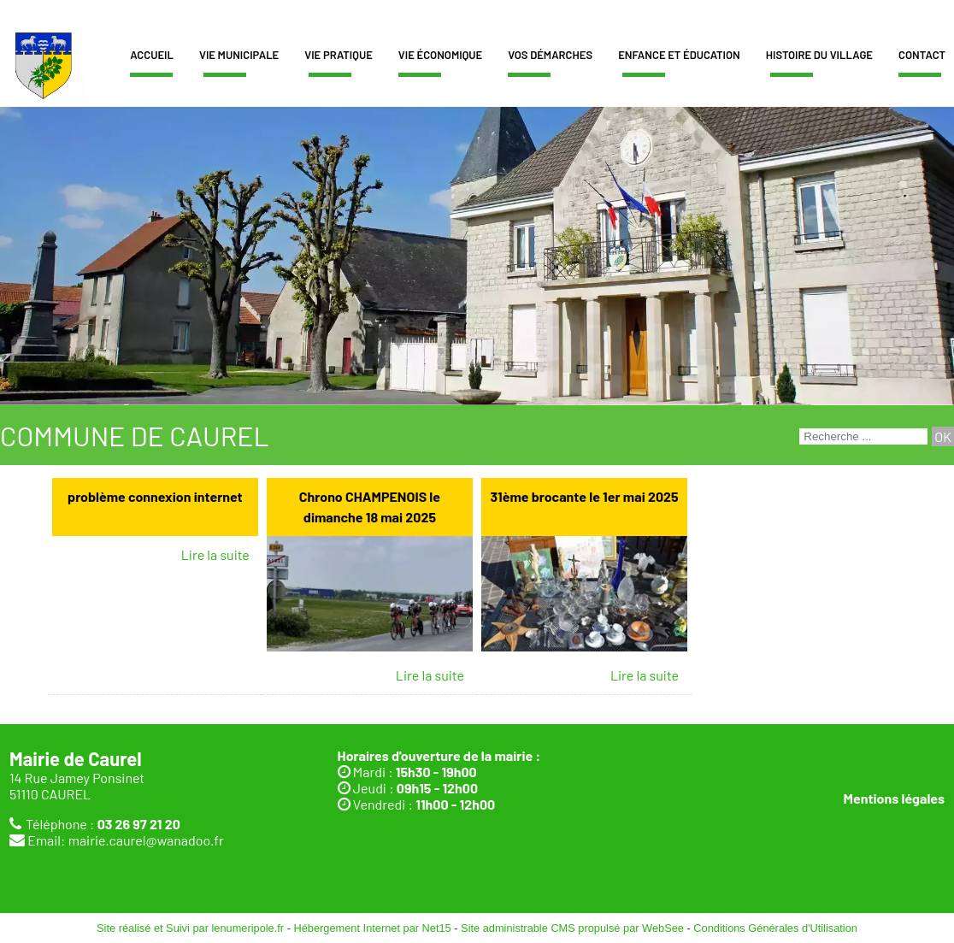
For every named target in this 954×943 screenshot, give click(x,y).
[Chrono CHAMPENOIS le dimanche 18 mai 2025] (370, 507)
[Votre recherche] (863, 436)
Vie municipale (239, 55)
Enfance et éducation (679, 55)
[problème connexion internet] (155, 507)
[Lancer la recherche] (943, 436)
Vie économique (440, 55)
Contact (921, 55)
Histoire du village (819, 55)
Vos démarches (550, 55)
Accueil (152, 55)
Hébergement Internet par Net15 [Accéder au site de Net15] (371, 928)
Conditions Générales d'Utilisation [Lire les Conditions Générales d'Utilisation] (775, 928)
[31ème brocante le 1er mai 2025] (584, 507)
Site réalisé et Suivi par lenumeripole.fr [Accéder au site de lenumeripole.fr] (190, 928)
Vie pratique (338, 55)
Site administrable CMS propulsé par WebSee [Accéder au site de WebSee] (572, 928)
